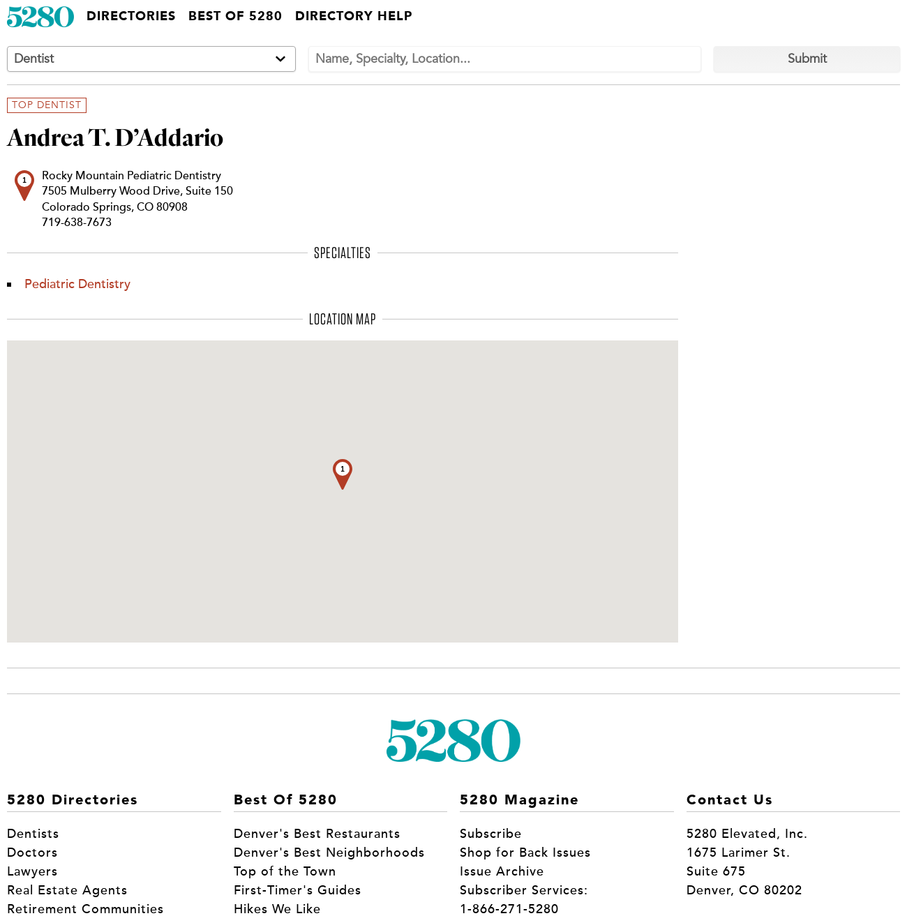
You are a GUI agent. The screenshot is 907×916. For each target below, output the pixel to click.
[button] (342, 474)
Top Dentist (47, 105)
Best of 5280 (235, 16)
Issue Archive (502, 871)
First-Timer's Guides (297, 890)
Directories (131, 16)
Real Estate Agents (67, 890)
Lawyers (32, 871)
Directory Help (353, 16)
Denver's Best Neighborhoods (329, 852)
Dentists (33, 833)
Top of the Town (285, 871)
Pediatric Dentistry (77, 284)
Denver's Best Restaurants (317, 833)
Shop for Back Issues (525, 852)
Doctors (32, 852)
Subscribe (491, 833)
